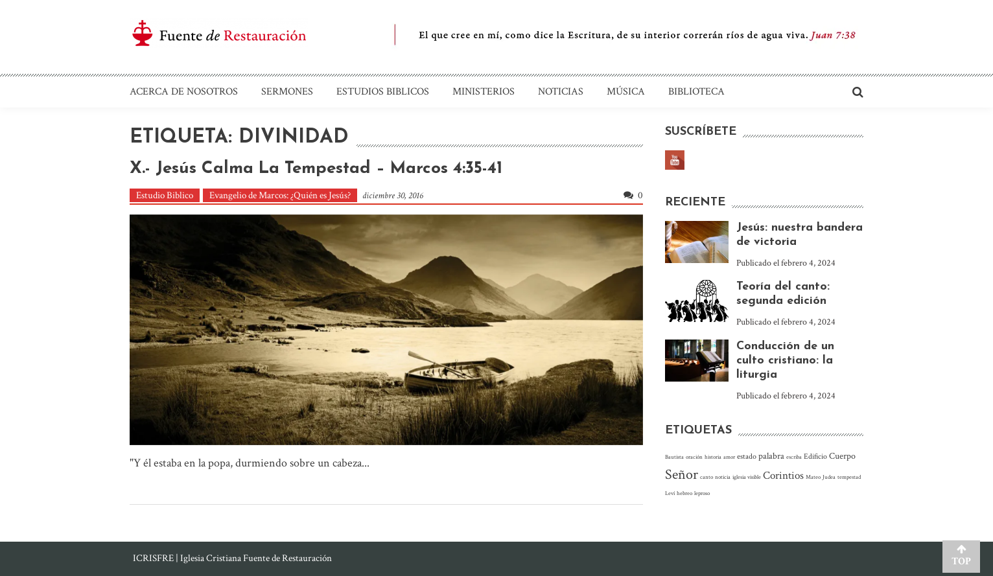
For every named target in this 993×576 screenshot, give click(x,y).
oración (694, 457)
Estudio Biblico (164, 195)
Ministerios (483, 91)
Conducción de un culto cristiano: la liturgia (785, 360)
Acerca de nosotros (184, 91)
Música (626, 91)
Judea (829, 477)
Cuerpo (842, 456)
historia (713, 457)
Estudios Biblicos (382, 91)
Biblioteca (696, 91)
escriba (794, 457)
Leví (670, 493)
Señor (681, 474)
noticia (722, 477)
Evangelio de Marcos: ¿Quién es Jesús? (280, 195)
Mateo (813, 477)
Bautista (674, 457)
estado (746, 456)
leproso (702, 493)
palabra (771, 456)
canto (706, 477)
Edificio (815, 456)
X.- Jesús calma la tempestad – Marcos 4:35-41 (316, 169)
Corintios (783, 475)
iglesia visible (746, 477)
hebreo (684, 493)
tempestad (849, 477)
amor (729, 457)
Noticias (560, 91)
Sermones (287, 91)
